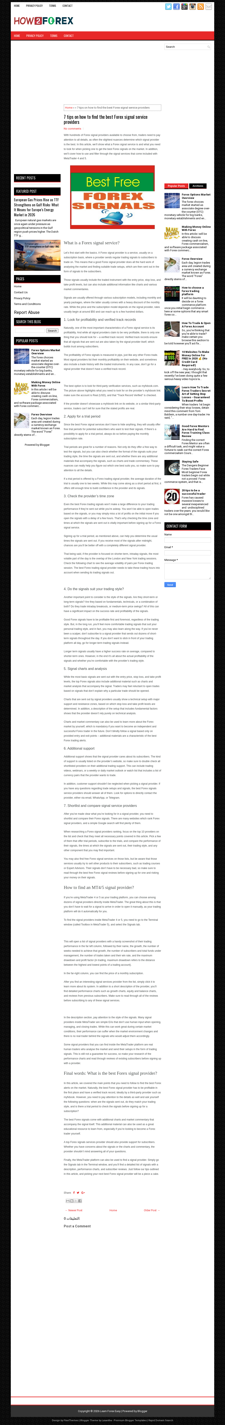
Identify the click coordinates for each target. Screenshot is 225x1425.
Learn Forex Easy (110, 1411)
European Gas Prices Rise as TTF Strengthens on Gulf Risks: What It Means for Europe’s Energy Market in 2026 (36, 207)
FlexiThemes (71, 1420)
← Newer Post (73, 1210)
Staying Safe (190, 461)
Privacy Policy (34, 5)
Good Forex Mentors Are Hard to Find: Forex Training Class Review (196, 431)
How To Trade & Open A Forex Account (196, 324)
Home (17, 5)
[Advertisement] (161, 20)
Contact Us (21, 292)
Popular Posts (176, 185)
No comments (72, 128)
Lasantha (107, 1420)
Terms (52, 5)
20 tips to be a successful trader (194, 492)
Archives (198, 185)
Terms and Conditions (27, 304)
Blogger (44, 444)
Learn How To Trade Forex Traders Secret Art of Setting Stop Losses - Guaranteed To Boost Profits (196, 394)
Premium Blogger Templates (130, 1420)
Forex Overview (41, 414)
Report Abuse (27, 312)
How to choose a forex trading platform (193, 291)
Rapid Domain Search (161, 1420)
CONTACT (67, 5)
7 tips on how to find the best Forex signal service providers (105, 119)
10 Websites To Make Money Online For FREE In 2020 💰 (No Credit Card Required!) (195, 358)
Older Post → (152, 1210)
